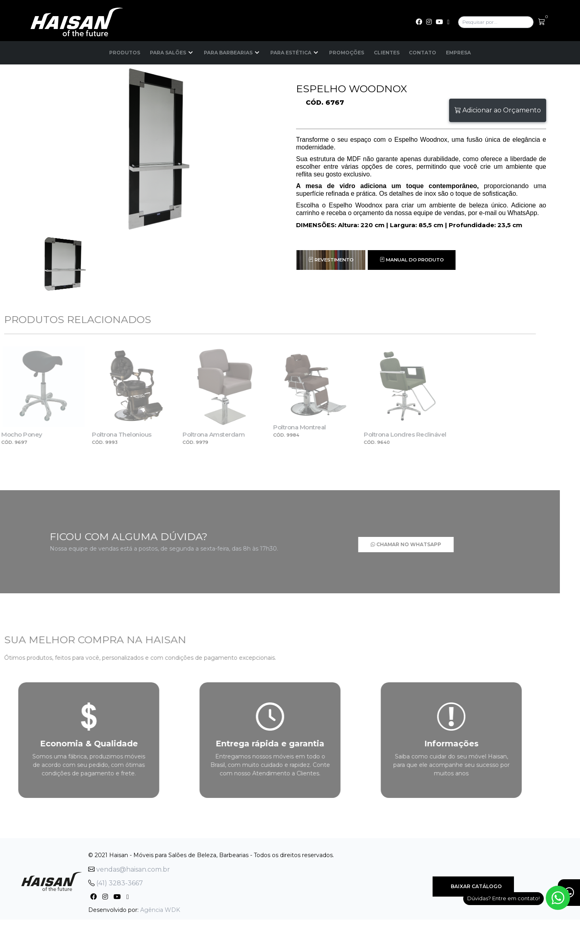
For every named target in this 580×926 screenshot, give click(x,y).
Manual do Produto (416, 260)
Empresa (459, 53)
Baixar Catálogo (473, 883)
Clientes (387, 53)
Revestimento (332, 260)
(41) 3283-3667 (115, 880)
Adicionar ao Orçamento (497, 110)
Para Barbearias (231, 52)
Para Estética (294, 52)
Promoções (346, 53)
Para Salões (171, 52)
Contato (423, 53)
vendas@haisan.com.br (129, 866)
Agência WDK (160, 906)
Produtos (124, 53)
